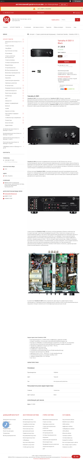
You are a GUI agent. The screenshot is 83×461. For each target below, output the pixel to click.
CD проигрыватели (10, 67)
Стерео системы (9, 45)
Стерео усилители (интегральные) (46, 34)
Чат (76, 456)
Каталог (32, 34)
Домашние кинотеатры (9, 419)
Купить (66, 62)
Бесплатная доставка (63, 70)
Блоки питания (9, 123)
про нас (63, 4)
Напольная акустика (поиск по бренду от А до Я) (11, 138)
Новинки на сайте (67, 447)
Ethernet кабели (67, 433)
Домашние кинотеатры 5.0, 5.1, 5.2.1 (13, 42)
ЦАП (6, 98)
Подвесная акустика (28, 433)
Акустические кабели (68, 419)
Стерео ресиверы (10, 60)
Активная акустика (28, 419)
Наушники (8, 78)
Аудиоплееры (9, 125)
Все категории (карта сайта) (70, 442)
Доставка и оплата (38, 27)
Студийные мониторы (29, 424)
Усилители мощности (11, 90)
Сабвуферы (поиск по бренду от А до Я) (12, 147)
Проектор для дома (8, 431)
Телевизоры (8, 95)
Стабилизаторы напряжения (13, 117)
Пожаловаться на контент (67, 457)
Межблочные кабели (68, 422)
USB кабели (66, 431)
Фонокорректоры (10, 75)
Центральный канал (28, 431)
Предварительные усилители (13, 88)
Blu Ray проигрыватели (11, 70)
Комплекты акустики (28, 444)
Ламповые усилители (11, 83)
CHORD (7, 108)
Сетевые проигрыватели (12, 62)
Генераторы (8, 120)
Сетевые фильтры (67, 438)
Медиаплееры (9, 65)
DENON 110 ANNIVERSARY (11, 103)
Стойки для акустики (28, 447)
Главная (5, 27)
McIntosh (7, 106)
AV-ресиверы (8, 53)
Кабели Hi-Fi (8, 101)
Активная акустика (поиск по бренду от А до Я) (11, 129)
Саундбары (8, 48)
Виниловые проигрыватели (12, 72)
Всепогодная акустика (29, 438)
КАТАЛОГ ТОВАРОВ (15, 27)
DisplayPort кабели (68, 440)
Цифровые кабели (67, 426)
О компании (27, 27)
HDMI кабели (66, 424)
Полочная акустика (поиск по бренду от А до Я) (11, 142)
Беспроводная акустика (29, 422)
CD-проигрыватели (48, 433)
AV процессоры (9, 85)
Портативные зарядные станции (11, 114)
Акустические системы (11, 51)
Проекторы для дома (11, 93)
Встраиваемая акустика (29, 435)
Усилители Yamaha (62, 34)
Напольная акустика (28, 426)
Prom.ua (49, 455)
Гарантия (48, 27)
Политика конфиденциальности (41, 458)
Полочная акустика (28, 428)
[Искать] (77, 19)
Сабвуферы (26, 440)
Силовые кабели (67, 435)
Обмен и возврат (58, 27)
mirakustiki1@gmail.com (11, 193)
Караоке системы (10, 111)
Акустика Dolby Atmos (28, 442)
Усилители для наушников (12, 80)
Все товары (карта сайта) (69, 444)
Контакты (68, 27)
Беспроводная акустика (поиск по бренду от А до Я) (12, 134)
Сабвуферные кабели (68, 428)
